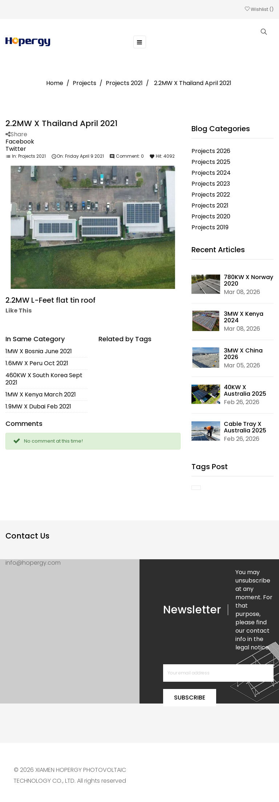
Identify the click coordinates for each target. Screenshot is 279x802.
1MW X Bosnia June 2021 (38, 350)
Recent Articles (218, 249)
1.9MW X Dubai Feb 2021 (38, 406)
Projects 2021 (32, 155)
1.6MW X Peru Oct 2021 (36, 362)
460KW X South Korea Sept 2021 (43, 378)
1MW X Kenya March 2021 (40, 394)
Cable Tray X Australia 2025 (245, 426)
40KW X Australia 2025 (245, 389)
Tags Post (209, 466)
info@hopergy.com (33, 562)
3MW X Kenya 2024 (243, 316)
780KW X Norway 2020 (248, 279)
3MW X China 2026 (243, 353)
